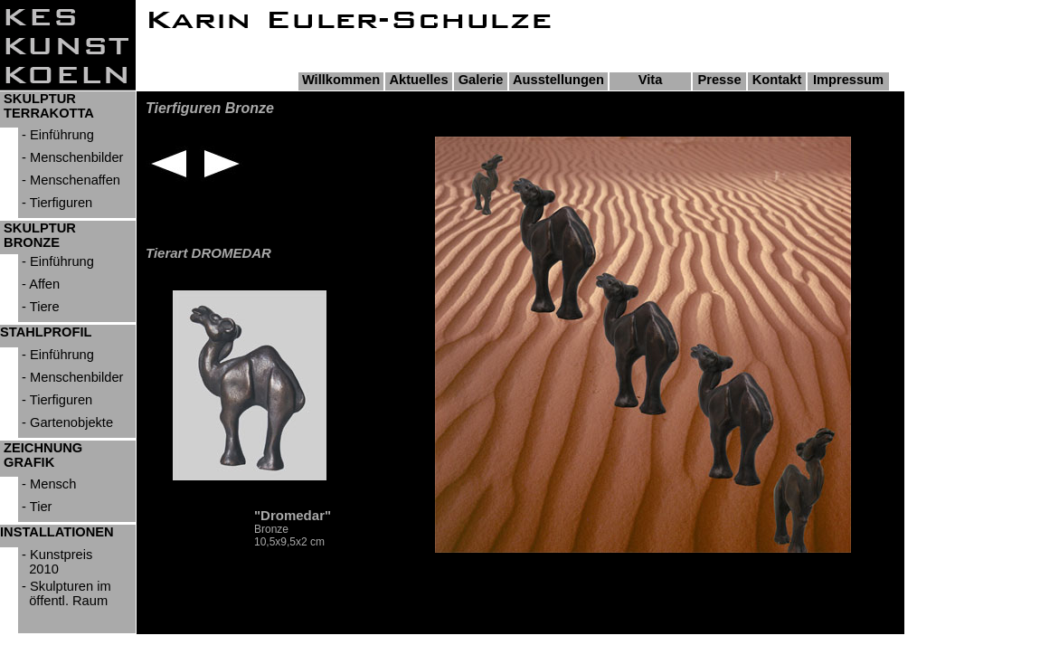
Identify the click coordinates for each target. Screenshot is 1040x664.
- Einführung (56, 135)
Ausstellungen (558, 79)
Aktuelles (418, 79)
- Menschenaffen (69, 180)
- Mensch (47, 484)
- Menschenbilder (71, 157)
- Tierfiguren (55, 202)
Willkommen (341, 79)
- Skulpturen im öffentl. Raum (64, 593)
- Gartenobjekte (65, 422)
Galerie (481, 79)
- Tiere (39, 306)
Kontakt (777, 79)
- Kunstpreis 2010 (55, 561)
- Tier (35, 506)
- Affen (39, 284)
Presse (719, 79)
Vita (650, 79)
